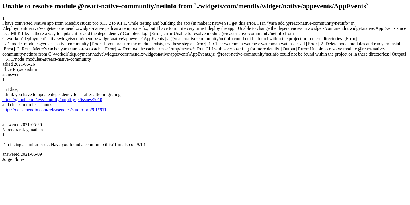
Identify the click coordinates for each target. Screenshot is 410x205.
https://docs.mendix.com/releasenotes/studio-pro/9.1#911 (54, 109)
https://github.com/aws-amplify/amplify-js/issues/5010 (52, 99)
